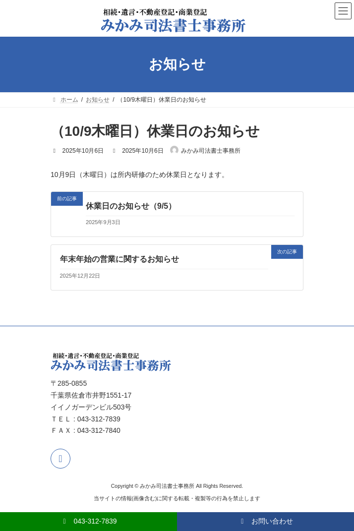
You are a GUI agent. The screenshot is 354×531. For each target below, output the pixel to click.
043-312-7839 (88, 521)
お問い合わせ (265, 521)
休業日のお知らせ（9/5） (131, 206)
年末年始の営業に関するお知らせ (119, 259)
